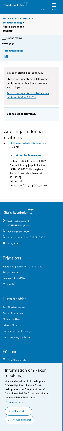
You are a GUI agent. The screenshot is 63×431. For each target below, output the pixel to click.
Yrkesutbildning (12, 22)
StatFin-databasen (14, 307)
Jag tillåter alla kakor (18, 411)
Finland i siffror (12, 319)
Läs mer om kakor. (15, 402)
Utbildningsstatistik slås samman (26, 143)
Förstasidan (10, 18)
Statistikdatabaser (14, 313)
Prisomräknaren (12, 325)
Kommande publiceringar (17, 331)
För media (8, 284)
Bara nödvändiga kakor (19, 419)
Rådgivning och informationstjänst (23, 266)
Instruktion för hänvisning (25, 155)
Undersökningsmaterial (16, 337)
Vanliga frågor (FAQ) (14, 278)
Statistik (25, 18)
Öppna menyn (12, 38)
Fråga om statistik (13, 272)
